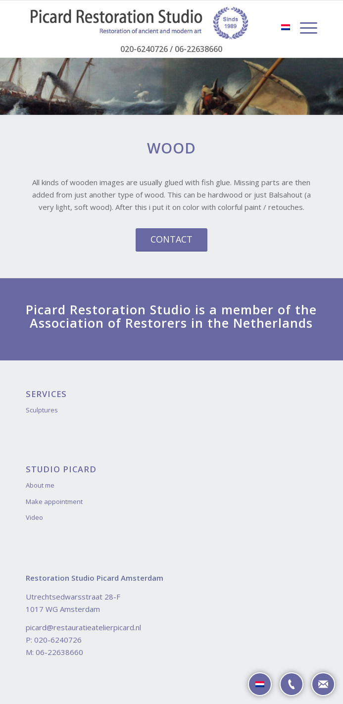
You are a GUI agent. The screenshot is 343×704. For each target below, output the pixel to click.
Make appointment (54, 501)
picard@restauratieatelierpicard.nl (83, 627)
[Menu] (303, 27)
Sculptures (42, 409)
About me (40, 485)
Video (34, 517)
